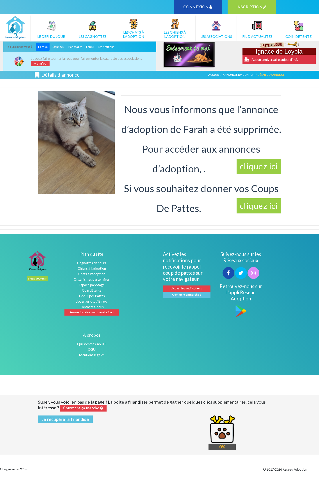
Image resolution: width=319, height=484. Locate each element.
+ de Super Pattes (91, 296)
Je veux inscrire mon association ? (92, 312)
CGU (92, 349)
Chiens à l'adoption (92, 268)
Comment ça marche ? (186, 294)
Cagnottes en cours (91, 263)
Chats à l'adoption (91, 274)
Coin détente (91, 290)
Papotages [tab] (75, 47)
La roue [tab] (43, 47)
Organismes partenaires (92, 279)
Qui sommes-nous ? (91, 344)
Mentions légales (92, 355)
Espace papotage (92, 285)
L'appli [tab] (90, 47)
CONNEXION (197, 7)
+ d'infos (40, 63)
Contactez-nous (92, 307)
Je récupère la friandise (65, 419)
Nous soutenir (37, 278)
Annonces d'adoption (239, 74)
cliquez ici (259, 166)
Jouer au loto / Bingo (91, 301)
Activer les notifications (186, 288)
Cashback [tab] (58, 47)
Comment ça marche (83, 408)
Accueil (213, 74)
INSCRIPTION (251, 7)
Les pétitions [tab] (106, 47)
